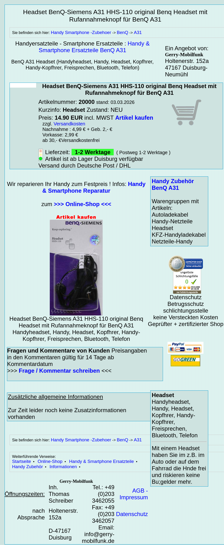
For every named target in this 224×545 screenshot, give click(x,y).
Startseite (21, 461)
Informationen (63, 466)
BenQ (122, 32)
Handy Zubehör (27, 466)
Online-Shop (50, 461)
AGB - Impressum (133, 493)
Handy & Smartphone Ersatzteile (101, 461)
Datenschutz (132, 514)
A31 (138, 32)
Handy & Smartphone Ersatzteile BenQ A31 (94, 46)
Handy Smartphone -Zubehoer (81, 32)
